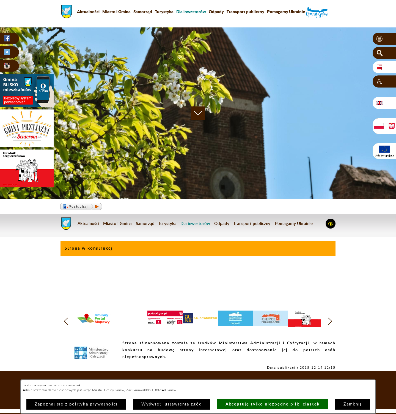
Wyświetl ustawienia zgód (171, 404)
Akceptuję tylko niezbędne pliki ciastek (273, 404)
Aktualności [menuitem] (88, 12)
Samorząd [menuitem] (142, 12)
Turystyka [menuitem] (164, 12)
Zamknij (352, 404)
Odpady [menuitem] (216, 12)
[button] (384, 38)
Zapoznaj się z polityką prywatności (76, 404)
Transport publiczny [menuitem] (245, 12)
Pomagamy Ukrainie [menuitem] (286, 12)
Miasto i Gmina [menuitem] (116, 12)
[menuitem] (191, 11)
